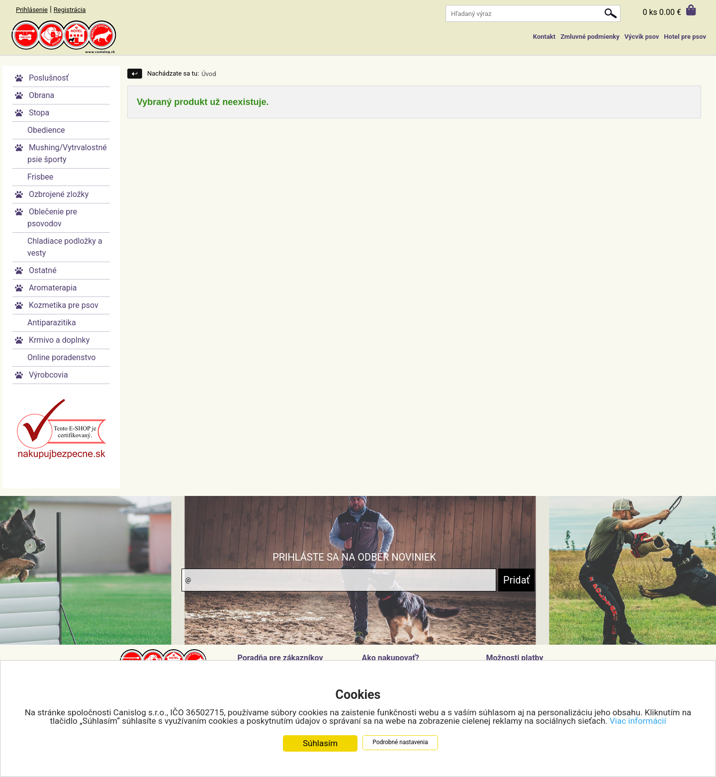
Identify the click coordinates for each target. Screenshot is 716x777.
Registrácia (70, 9)
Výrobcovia (48, 375)
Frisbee (40, 177)
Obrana (41, 95)
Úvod (208, 74)
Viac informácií (638, 721)
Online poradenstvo (61, 357)
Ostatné (43, 270)
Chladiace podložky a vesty (64, 247)
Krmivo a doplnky (59, 340)
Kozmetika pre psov (63, 305)
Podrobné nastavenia (400, 742)
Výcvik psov (642, 36)
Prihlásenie (32, 9)
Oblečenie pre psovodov (52, 217)
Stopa (39, 112)
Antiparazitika (51, 322)
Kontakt (544, 36)
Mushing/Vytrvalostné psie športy (67, 153)
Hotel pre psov (685, 36)
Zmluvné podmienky (589, 36)
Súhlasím (320, 744)
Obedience (46, 130)
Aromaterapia (53, 287)
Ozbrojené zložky (59, 194)
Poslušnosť (49, 78)
